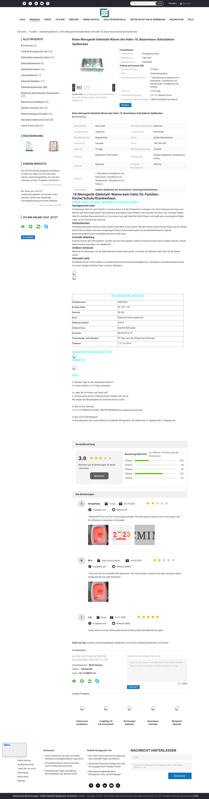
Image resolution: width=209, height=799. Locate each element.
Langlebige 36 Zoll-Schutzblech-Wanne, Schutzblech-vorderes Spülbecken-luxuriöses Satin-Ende (106, 723)
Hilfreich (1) (122, 510)
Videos (47, 19)
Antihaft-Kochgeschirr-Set (34, 51)
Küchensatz (27, 45)
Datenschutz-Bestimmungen (25, 796)
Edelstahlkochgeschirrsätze (35, 57)
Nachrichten (177, 19)
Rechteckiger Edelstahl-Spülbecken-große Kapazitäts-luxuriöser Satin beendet (129, 723)
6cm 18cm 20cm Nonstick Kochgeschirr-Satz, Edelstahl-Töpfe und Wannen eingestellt (107, 758)
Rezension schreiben (99, 477)
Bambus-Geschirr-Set (32, 108)
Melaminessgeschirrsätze (34, 113)
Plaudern (172, 3)
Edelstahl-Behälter (30, 81)
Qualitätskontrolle (115, 19)
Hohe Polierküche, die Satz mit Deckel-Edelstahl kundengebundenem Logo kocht (64, 757)
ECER (195, 796)
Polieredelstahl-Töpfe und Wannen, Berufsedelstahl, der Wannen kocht (61, 772)
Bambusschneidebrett (32, 102)
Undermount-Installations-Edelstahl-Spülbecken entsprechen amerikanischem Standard (82, 723)
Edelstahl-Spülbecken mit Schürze (153, 643)
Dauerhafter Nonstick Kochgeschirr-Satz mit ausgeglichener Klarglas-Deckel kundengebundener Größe (107, 765)
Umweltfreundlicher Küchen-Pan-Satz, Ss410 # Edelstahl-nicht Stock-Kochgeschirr (62, 765)
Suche (159, 3)
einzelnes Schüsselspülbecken (100, 643)
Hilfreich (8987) (124, 567)
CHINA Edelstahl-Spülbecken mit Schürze (58, 796)
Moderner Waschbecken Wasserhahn (40, 93)
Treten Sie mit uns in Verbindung (147, 19)
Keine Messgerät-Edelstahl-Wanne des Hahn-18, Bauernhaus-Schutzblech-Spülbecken (93, 97)
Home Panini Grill (30, 125)
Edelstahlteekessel (30, 63)
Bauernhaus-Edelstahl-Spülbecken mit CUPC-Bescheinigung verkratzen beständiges (153, 723)
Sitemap (21, 781)
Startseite (21, 32)
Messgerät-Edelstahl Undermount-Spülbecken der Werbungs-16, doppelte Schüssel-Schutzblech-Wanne (177, 723)
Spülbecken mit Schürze (126, 643)
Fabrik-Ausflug (91, 19)
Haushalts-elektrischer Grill (35, 119)
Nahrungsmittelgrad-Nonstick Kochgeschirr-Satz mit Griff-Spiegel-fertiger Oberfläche (105, 773)
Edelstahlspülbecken (48, 32)
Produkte (34, 19)
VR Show (60, 19)
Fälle (191, 19)
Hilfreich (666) (123, 623)
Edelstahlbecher (29, 75)
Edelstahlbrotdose (30, 69)
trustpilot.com (99, 510)
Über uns (74, 19)
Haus (22, 19)
